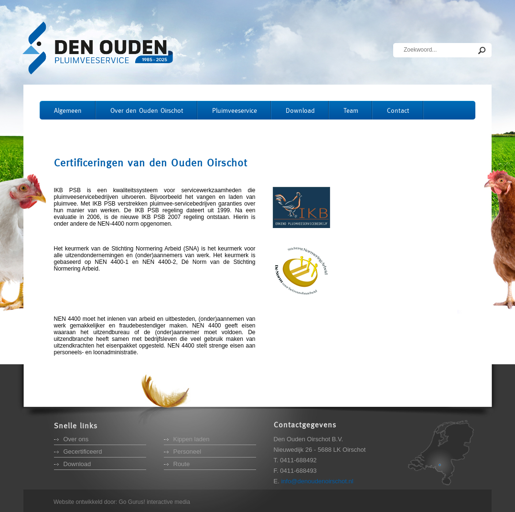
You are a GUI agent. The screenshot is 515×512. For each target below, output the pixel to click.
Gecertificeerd (83, 451)
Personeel (187, 451)
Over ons (76, 439)
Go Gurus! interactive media (154, 502)
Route (181, 464)
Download (77, 464)
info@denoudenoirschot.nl (317, 481)
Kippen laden (191, 439)
